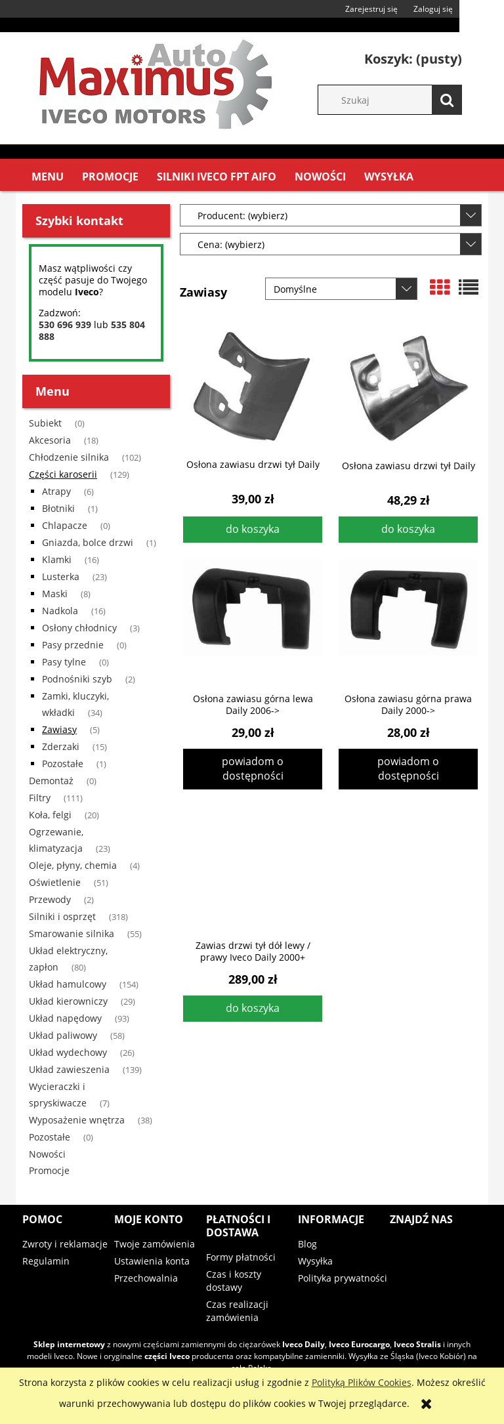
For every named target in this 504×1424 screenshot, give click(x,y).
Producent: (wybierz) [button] (242, 215)
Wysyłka (315, 1261)
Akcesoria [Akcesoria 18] (50, 440)
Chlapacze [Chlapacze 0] (64, 525)
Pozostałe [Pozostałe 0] (49, 1137)
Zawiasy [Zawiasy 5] (59, 729)
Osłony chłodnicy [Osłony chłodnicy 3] (79, 627)
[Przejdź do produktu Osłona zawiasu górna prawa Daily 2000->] (408, 621)
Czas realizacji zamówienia (237, 1311)
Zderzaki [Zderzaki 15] (60, 746)
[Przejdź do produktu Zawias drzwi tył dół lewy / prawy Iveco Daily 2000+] (252, 868)
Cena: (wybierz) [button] (231, 244)
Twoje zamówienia (154, 1244)
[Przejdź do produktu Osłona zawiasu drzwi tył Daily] (252, 387)
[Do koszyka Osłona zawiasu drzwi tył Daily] (252, 529)
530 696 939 (65, 324)
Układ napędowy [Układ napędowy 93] (65, 1018)
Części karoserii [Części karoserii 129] (63, 474)
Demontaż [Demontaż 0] (51, 780)
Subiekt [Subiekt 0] (45, 423)
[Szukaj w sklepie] (396, 99)
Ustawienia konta (152, 1261)
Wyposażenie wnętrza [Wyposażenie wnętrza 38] (77, 1120)
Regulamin (46, 1261)
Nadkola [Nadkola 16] (60, 610)
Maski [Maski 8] (55, 593)
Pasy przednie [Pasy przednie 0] (73, 645)
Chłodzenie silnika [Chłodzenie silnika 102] (69, 457)
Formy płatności (241, 1257)
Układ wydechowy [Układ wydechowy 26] (68, 1052)
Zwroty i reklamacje (65, 1244)
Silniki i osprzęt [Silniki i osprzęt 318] (62, 916)
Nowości (47, 1154)
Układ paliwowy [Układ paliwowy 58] (63, 1035)
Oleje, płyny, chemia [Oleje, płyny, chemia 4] (73, 865)
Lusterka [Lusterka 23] (60, 576)
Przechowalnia (146, 1278)
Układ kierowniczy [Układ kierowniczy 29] (68, 1001)
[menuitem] (47, 177)
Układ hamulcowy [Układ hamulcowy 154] (67, 984)
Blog (307, 1244)
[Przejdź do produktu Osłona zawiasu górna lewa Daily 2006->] (252, 621)
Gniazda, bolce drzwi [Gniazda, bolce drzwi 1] (87, 542)
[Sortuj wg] (341, 289)
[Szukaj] (447, 100)
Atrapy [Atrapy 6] (56, 491)
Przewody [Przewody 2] (50, 899)
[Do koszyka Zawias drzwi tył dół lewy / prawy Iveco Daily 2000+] (252, 1008)
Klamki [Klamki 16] (57, 559)
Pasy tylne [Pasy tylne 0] (64, 662)
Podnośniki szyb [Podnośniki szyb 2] (77, 679)
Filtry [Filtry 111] (40, 797)
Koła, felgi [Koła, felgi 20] (50, 814)
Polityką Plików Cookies (361, 1382)
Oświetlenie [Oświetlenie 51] (55, 882)
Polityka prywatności (342, 1278)
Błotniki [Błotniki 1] (58, 508)
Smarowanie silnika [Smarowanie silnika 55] (71, 933)
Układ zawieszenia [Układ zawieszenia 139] (69, 1069)
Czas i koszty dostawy (233, 1280)
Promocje (49, 1170)
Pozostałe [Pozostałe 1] (62, 763)
